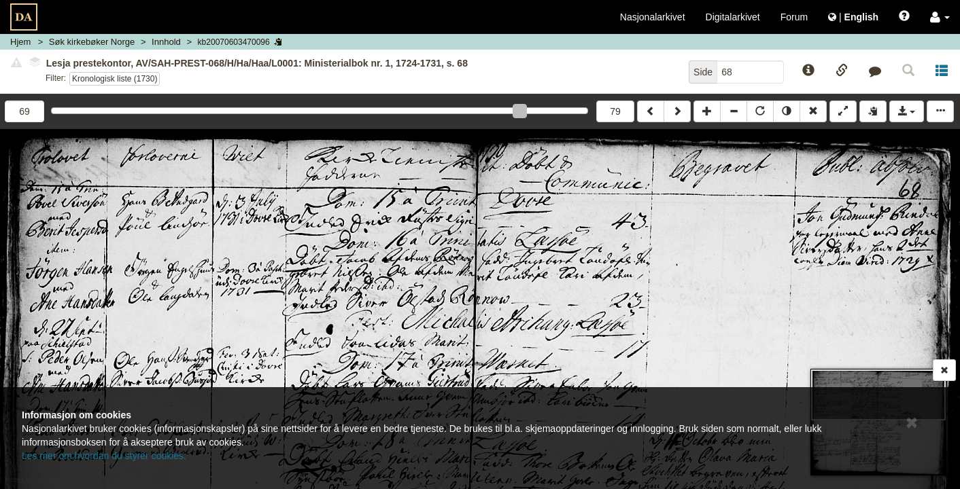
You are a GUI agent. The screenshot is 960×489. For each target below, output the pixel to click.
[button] (940, 17)
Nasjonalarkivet (652, 17)
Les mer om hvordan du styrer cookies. (104, 455)
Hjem (20, 42)
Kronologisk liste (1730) (114, 79)
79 (615, 111)
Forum (794, 17)
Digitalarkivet (733, 17)
